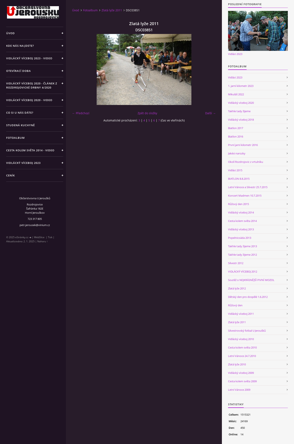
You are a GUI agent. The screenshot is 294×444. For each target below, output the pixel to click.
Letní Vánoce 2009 (239, 390)
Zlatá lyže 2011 (112, 10)
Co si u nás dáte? (19, 112)
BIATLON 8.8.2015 (238, 179)
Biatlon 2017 (235, 128)
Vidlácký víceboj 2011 (241, 314)
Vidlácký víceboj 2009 (241, 373)
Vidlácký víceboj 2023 (23, 163)
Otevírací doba (18, 71)
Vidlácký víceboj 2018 (241, 119)
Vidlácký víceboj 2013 (241, 229)
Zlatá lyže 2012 (237, 288)
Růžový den (235, 305)
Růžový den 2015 (238, 204)
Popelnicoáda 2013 (239, 238)
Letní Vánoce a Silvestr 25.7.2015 (247, 187)
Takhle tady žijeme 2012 (242, 254)
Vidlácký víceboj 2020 (241, 103)
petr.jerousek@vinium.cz (35, 225)
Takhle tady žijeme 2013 (242, 246)
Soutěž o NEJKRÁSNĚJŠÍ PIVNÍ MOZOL (251, 280)
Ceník (10, 175)
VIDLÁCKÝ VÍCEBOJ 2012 (242, 271)
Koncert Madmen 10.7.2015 (244, 195)
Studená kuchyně (20, 125)
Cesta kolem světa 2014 (242, 221)
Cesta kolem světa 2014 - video (30, 150)
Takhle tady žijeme (239, 111)
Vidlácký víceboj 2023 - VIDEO (29, 58)
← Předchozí (80, 113)
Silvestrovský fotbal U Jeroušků (247, 330)
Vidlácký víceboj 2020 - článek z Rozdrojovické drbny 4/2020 (31, 85)
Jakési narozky (236, 153)
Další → (210, 113)
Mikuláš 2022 (236, 94)
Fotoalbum (15, 138)
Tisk (50, 237)
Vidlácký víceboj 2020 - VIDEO (29, 100)
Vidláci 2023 (235, 54)
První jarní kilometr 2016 (243, 145)
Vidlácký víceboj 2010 (241, 339)
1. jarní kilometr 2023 (240, 86)
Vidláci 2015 (235, 170)
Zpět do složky (147, 113)
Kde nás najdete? (20, 46)
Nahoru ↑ (42, 241)
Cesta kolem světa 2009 (242, 381)
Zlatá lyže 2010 (237, 364)
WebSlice (39, 237)
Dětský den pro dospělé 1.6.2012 (248, 297)
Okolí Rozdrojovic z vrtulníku (245, 162)
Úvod (10, 33)
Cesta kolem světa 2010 (242, 347)
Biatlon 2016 (235, 136)
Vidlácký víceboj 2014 (241, 212)
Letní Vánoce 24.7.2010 (242, 356)
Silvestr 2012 (235, 263)
